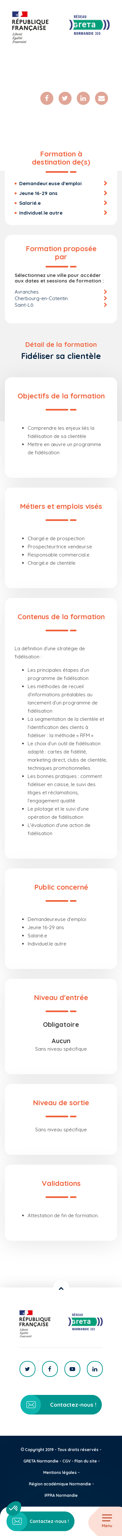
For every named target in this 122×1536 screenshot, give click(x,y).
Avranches (27, 292)
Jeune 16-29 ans (38, 193)
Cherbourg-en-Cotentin (41, 298)
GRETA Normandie (41, 1461)
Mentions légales (60, 1472)
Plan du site (86, 1461)
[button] (13, 1508)
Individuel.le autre (40, 212)
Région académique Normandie (60, 1483)
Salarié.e (30, 203)
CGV (66, 1461)
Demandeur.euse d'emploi (50, 183)
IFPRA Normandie (61, 1495)
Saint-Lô (24, 305)
